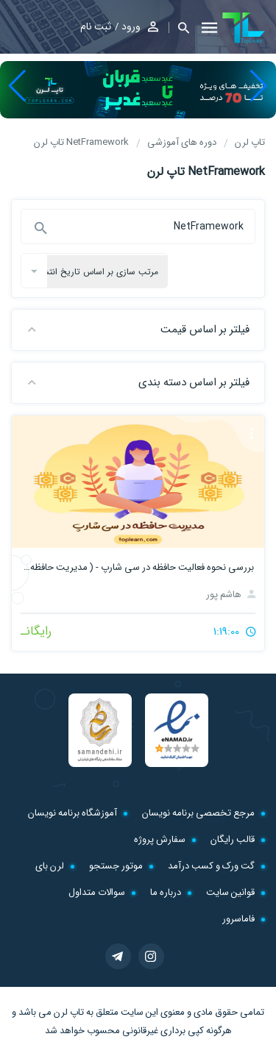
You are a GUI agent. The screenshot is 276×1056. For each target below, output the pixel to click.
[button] (179, 27)
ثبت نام (95, 26)
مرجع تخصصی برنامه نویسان (198, 813)
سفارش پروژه (159, 839)
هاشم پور (230, 594)
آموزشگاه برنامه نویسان (72, 813)
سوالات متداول (96, 892)
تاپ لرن (69, 1012)
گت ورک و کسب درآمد (211, 866)
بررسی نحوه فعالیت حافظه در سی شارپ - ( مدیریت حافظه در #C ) (138, 567)
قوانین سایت (230, 892)
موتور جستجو (116, 866)
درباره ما (165, 892)
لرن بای (49, 866)
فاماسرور (238, 919)
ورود (131, 26)
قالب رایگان (232, 839)
